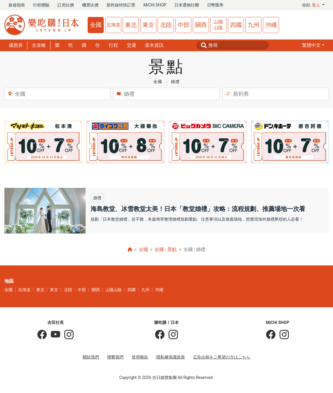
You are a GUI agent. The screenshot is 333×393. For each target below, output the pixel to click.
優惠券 (16, 45)
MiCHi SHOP (154, 5)
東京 (148, 24)
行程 (113, 45)
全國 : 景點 (166, 249)
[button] (313, 45)
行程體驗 (41, 5)
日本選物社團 (186, 5)
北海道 (113, 25)
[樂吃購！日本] (159, 335)
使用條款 (140, 357)
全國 (96, 24)
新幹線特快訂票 (121, 5)
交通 (131, 45)
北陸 (166, 24)
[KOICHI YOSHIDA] (67, 335)
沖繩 (271, 24)
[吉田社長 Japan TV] (53, 335)
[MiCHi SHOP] (270, 335)
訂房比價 (66, 5)
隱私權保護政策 (170, 357)
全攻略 (39, 45)
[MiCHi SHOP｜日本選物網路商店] (282, 335)
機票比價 (90, 5)
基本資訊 (154, 45)
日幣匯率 (215, 5)
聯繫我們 (115, 357)
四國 (236, 24)
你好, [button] (311, 5)
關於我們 (91, 357)
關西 (201, 24)
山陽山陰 (218, 24)
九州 (253, 24)
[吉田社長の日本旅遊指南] (42, 335)
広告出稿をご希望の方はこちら (221, 357)
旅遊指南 (16, 5)
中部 (183, 24)
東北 (131, 24)
